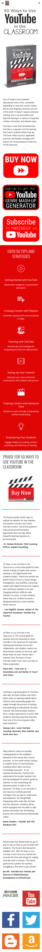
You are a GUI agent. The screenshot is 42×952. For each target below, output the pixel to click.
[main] (21, 122)
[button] (2, 3)
